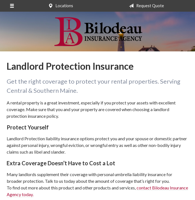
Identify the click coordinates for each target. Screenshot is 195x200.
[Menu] (12, 6)
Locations (59, 6)
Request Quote (145, 6)
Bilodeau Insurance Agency (98, 31)
